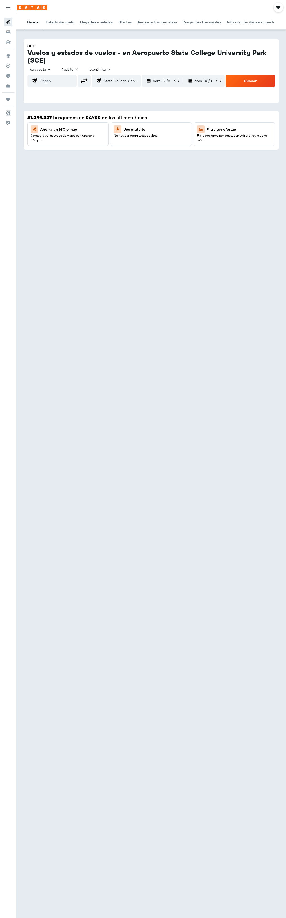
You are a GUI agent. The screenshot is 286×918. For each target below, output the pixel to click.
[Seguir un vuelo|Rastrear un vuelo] (8, 66)
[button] (8, 7)
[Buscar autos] (8, 42)
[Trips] (8, 99)
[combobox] (100, 69)
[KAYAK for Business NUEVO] (8, 86)
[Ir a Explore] (8, 55)
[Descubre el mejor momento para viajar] (8, 76)
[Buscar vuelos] (8, 22)
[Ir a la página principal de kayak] (32, 7)
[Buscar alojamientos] (8, 32)
